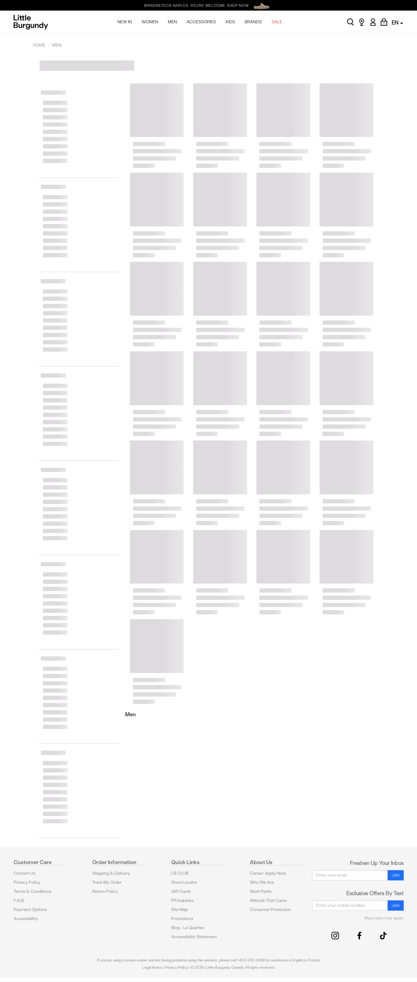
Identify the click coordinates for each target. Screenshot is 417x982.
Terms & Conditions (32, 891)
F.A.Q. (19, 900)
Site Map (179, 909)
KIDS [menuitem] (230, 21)
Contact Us (24, 873)
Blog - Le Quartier (187, 927)
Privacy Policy (27, 882)
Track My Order (107, 882)
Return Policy (105, 891)
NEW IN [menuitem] (124, 21)
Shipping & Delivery (111, 873)
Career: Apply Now (268, 873)
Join (396, 875)
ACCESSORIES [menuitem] (201, 21)
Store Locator (184, 882)
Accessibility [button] (26, 918)
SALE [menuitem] (277, 21)
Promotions (182, 918)
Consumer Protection (270, 909)
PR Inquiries (182, 900)
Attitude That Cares (268, 900)
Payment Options (30, 909)
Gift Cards (181, 891)
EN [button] (397, 22)
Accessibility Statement (194, 936)
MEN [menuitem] (172, 21)
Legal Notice (152, 967)
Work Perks (261, 891)
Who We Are (262, 882)
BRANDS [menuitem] (253, 21)
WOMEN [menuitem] (150, 21)
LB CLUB (179, 873)
